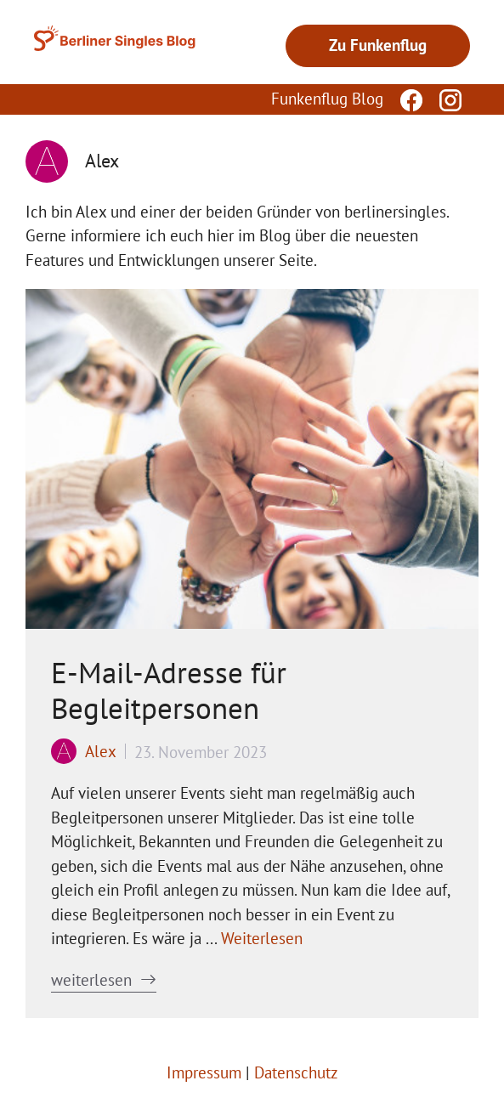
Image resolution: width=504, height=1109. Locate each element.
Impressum (204, 1072)
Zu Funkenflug (378, 45)
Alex (100, 751)
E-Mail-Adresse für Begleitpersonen (168, 690)
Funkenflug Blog (327, 98)
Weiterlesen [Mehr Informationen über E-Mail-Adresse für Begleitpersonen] (262, 938)
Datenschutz (296, 1072)
